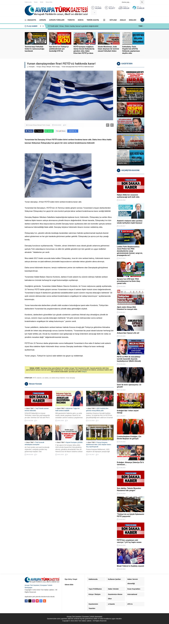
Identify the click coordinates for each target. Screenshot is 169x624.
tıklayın (84, 371)
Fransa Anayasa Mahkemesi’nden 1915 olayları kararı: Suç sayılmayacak (98, 445)
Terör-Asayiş (56, 66)
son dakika (45, 378)
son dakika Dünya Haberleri (57, 378)
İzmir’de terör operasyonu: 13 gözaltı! (129, 386)
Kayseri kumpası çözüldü (74, 442)
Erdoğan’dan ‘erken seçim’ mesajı (128, 412)
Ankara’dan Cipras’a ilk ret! (128, 333)
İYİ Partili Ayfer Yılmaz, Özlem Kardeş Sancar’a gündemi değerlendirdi (73, 26)
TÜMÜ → (141, 26)
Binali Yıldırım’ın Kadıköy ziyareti (130, 566)
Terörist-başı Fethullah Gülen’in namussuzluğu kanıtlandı (34, 49)
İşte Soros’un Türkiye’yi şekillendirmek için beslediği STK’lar (59, 49)
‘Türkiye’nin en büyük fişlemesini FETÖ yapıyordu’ (130, 515)
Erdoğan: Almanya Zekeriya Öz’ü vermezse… (130, 463)
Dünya (44, 66)
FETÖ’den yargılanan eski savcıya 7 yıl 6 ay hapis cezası (129, 541)
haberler (39, 378)
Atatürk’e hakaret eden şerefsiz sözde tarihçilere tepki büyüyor (129, 222)
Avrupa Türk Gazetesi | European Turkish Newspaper (84, 616)
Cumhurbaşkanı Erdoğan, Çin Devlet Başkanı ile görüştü (129, 438)
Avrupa (38, 66)
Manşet (48, 66)
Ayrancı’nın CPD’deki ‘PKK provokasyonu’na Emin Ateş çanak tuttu (128, 281)
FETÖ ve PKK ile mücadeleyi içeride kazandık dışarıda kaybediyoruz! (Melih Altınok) (129, 359)
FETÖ (34, 378)
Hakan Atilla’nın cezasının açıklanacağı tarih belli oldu (128, 196)
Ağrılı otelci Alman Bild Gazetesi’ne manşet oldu (127, 308)
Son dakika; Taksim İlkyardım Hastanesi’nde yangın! (129, 489)
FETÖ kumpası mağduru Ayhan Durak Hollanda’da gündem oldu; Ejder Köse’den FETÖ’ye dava (84, 50)
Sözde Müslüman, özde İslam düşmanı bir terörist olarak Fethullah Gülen (108, 49)
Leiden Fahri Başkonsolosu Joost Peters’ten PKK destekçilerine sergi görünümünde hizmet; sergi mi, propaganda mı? (130, 251)
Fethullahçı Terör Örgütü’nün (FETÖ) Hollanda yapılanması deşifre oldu (131, 50)
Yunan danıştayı (70, 378)
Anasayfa (30, 66)
